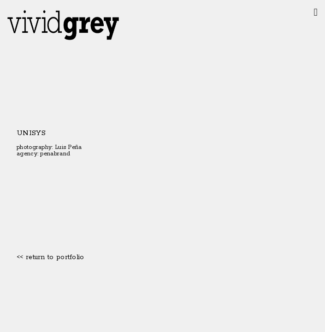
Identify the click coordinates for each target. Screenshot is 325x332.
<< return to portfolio (50, 257)
